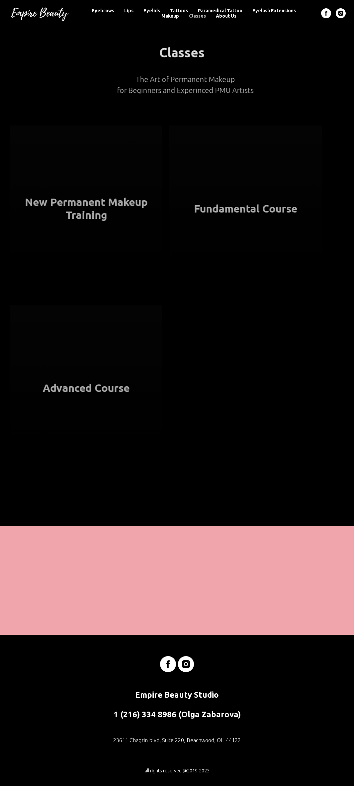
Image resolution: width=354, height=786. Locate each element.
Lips (128, 10)
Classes (197, 16)
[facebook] (326, 13)
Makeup (170, 16)
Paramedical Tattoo (220, 10)
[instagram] (341, 13)
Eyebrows (103, 10)
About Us (226, 16)
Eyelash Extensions (274, 10)
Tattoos (179, 10)
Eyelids (151, 10)
